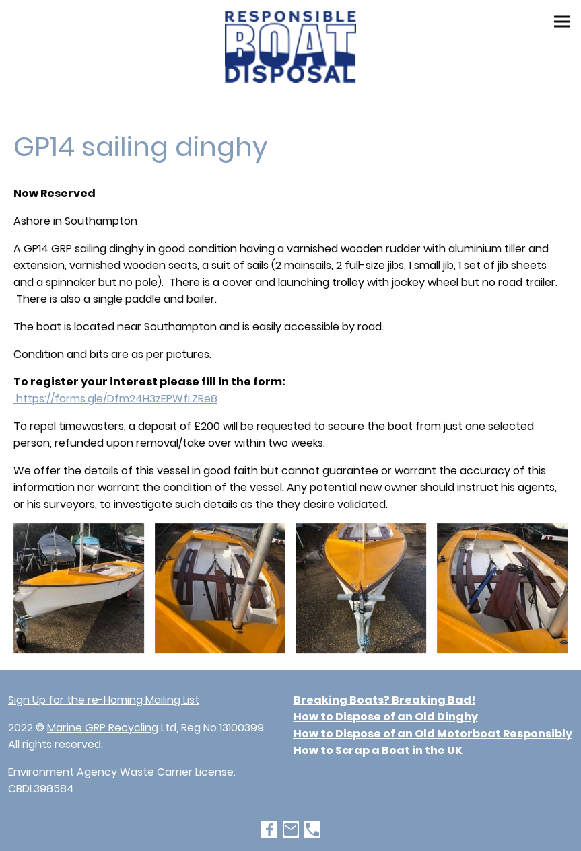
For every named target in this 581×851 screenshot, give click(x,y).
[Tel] (312, 829)
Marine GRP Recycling (102, 727)
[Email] (291, 829)
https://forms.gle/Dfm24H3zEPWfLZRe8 (115, 398)
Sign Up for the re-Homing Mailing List (103, 700)
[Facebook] (269, 829)
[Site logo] (291, 47)
